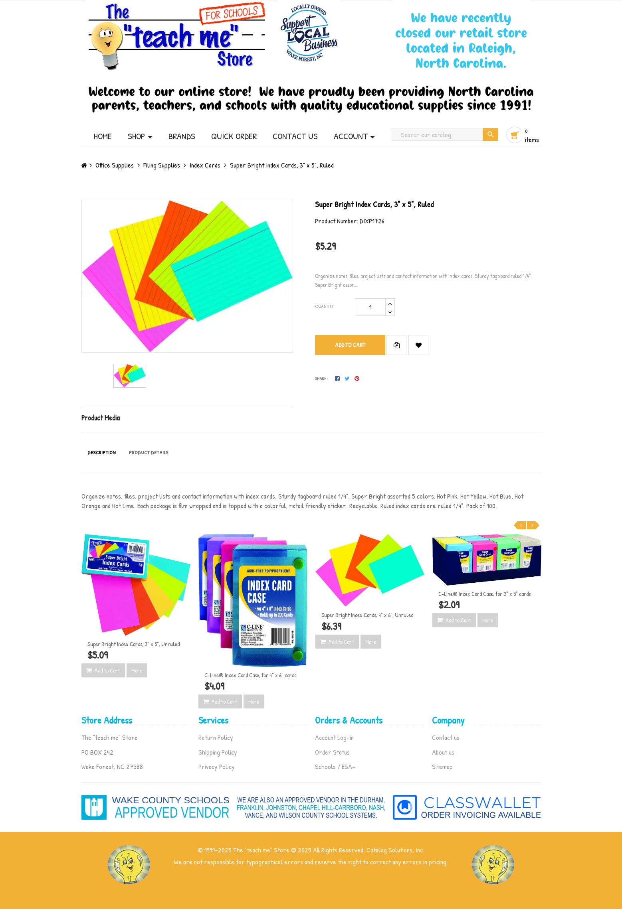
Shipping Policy (217, 752)
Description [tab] (101, 452)
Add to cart (350, 345)
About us (443, 752)
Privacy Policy (216, 766)
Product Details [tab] (148, 452)
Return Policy (215, 737)
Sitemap (442, 766)
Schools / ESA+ (335, 766)
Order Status (332, 752)
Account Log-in (334, 737)
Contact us (446, 737)
